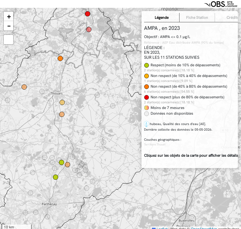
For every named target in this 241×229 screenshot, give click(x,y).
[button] (8, 16)
